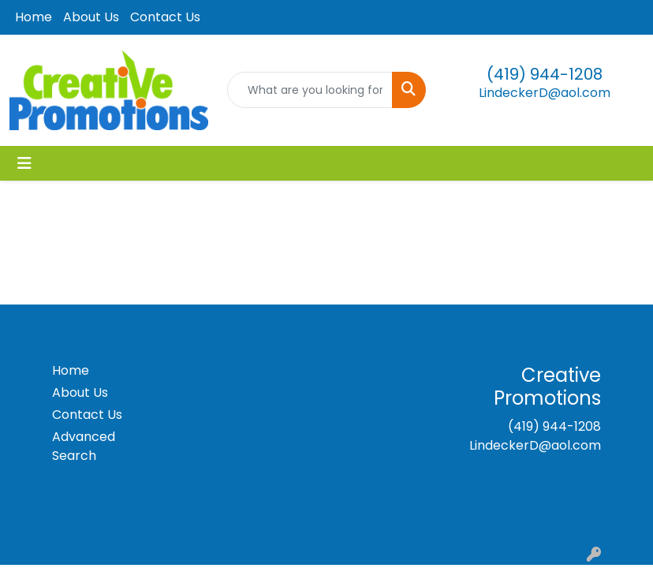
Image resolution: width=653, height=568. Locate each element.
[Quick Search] (310, 90)
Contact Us (165, 17)
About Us (91, 17)
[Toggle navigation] (24, 163)
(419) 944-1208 (545, 74)
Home (33, 17)
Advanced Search (83, 446)
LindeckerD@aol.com (544, 93)
